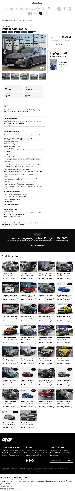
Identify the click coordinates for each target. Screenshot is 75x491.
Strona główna (6, 20)
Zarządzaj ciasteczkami (41, 471)
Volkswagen (64, 468)
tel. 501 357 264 (63, 64)
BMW (34, 468)
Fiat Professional (36, 470)
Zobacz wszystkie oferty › (66, 256)
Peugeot (46, 470)
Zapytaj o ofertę (60, 44)
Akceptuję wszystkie (14, 490)
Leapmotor (52, 470)
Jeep (42, 470)
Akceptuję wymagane (4, 490)
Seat (13, 470)
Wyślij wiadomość (64, 66)
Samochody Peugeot (18, 20)
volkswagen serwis (7, 470)
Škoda (59, 468)
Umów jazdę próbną (37, 245)
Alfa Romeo (22, 470)
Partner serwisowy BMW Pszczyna (48, 468)
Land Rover (29, 468)
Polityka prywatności (30, 471)
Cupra (16, 470)
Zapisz (20, 490)
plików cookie (19, 480)
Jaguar (24, 468)
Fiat (26, 470)
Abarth (29, 470)
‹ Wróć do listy (6, 26)
